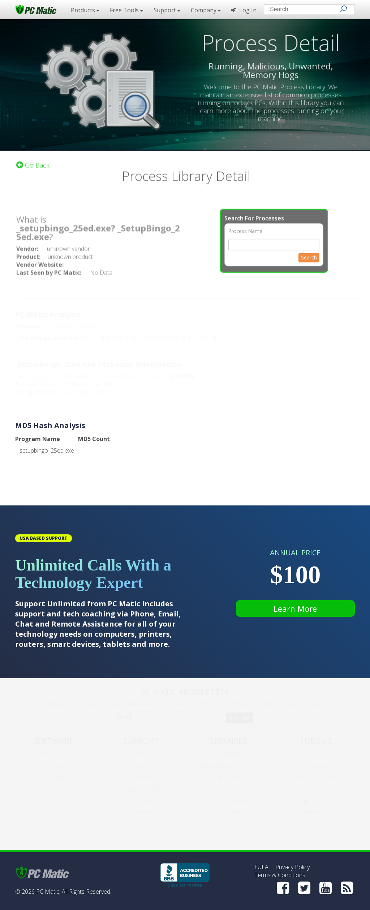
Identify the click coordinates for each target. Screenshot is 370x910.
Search (309, 253)
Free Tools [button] (126, 10)
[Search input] (304, 10)
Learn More (295, 608)
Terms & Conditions (279, 875)
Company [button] (205, 10)
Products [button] (85, 10)
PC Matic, (48, 892)
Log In (244, 10)
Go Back (33, 161)
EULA (261, 867)
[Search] (343, 9)
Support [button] (167, 10)
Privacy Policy (292, 867)
